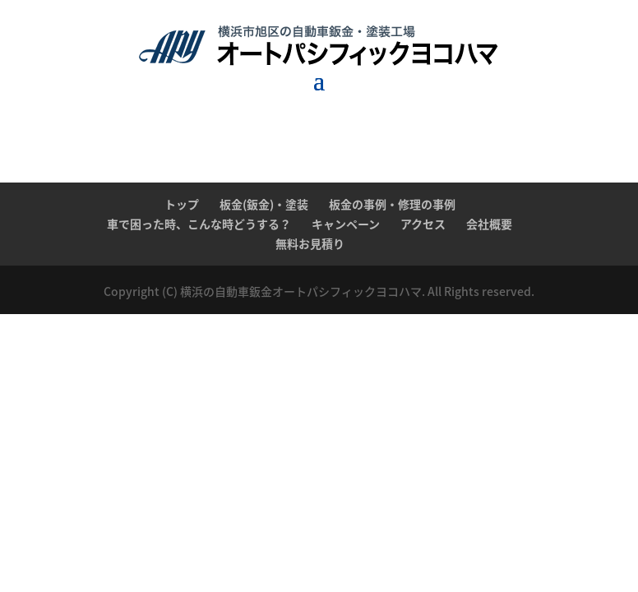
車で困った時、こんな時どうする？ (199, 223)
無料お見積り (309, 243)
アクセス (423, 223)
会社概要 (489, 223)
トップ (181, 204)
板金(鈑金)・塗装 (264, 204)
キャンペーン (346, 223)
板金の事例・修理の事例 (392, 204)
